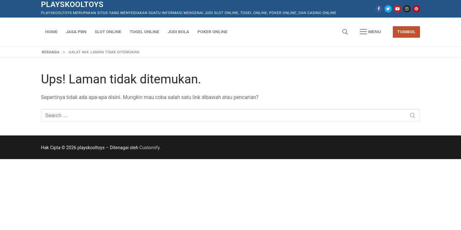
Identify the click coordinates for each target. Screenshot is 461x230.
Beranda (51, 52)
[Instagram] (406, 8)
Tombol (406, 31)
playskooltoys (72, 4)
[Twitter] (388, 8)
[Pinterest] (416, 8)
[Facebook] (378, 8)
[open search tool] (345, 32)
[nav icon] (370, 32)
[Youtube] (397, 8)
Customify (149, 147)
